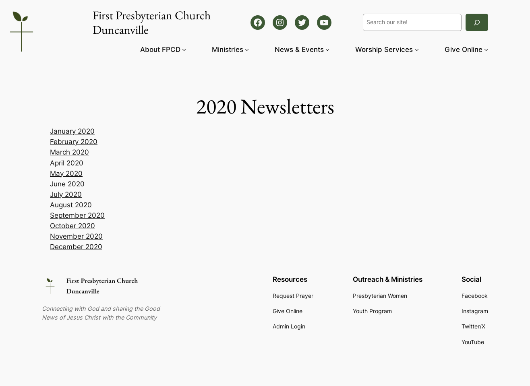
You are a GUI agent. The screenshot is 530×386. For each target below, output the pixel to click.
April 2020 (66, 163)
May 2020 (66, 173)
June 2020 (67, 184)
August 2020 (71, 205)
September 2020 (77, 215)
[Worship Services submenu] (417, 49)
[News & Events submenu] (327, 49)
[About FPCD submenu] (184, 49)
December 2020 (76, 247)
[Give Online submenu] (486, 49)
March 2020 (69, 152)
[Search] (477, 22)
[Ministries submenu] (247, 49)
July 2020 (66, 194)
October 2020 (72, 226)
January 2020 (72, 131)
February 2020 (73, 142)
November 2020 (76, 236)
